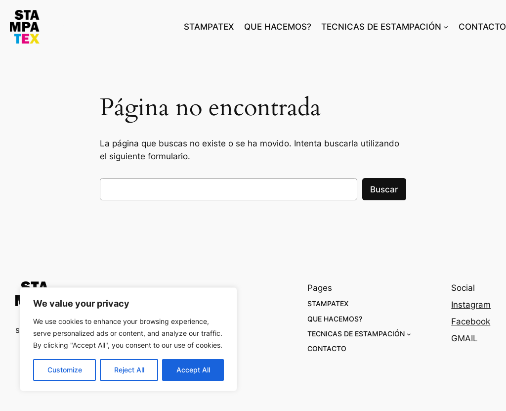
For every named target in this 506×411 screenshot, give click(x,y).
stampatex (82, 27)
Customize (64, 369)
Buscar (384, 189)
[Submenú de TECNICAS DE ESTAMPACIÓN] (445, 26)
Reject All (129, 369)
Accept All (193, 369)
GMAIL (464, 338)
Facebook (470, 321)
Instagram (471, 305)
